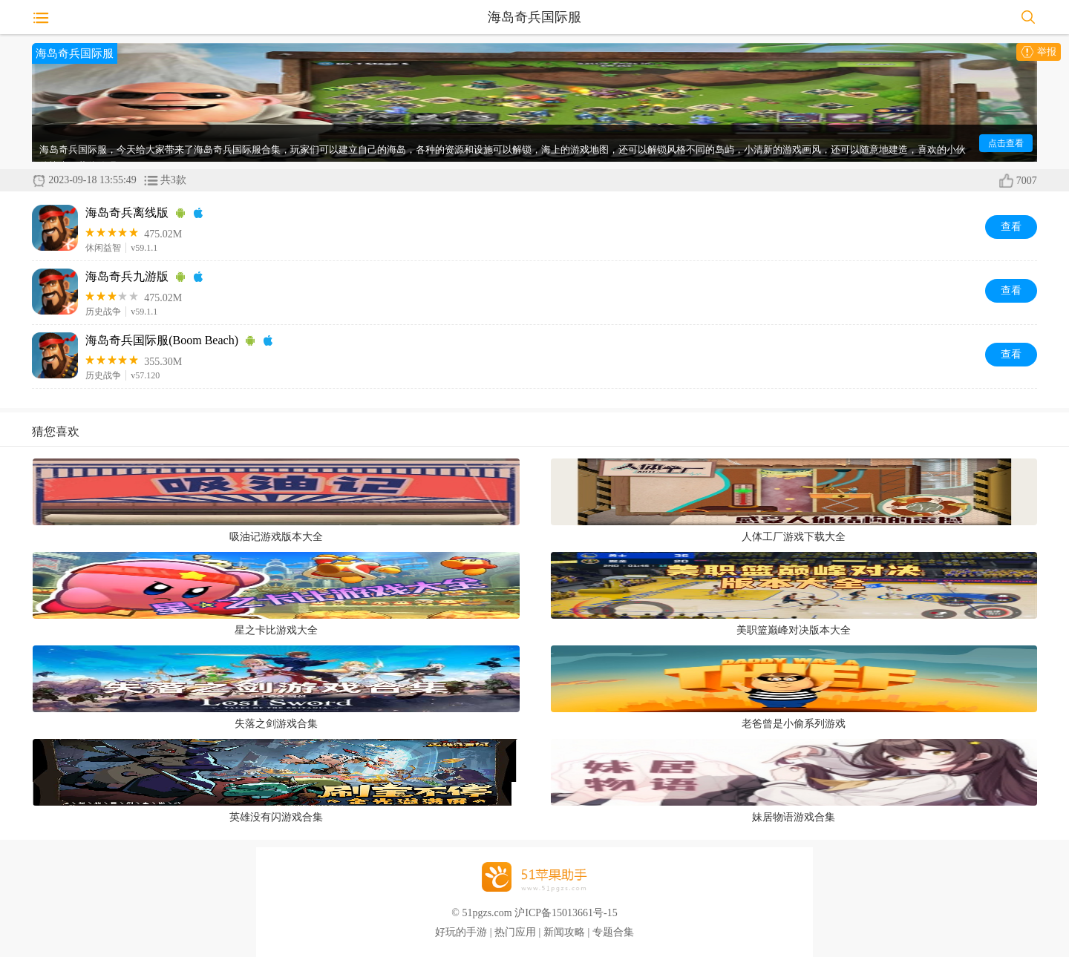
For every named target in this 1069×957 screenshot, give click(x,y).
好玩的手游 (461, 932)
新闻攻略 (564, 932)
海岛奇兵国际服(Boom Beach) (161, 340)
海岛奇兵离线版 (127, 212)
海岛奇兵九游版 (127, 276)
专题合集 (613, 932)
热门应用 (515, 932)
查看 (1011, 226)
